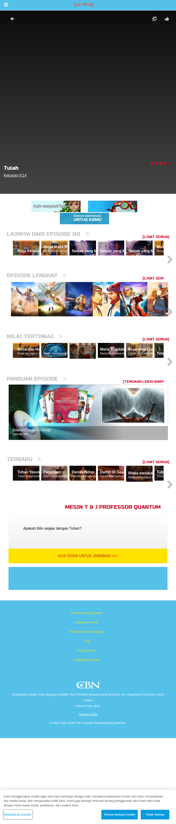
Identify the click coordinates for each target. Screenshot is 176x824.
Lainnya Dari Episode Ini (48, 234)
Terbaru (24, 524)
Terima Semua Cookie (119, 814)
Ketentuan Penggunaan (86, 699)
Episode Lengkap (36, 295)
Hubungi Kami (86, 736)
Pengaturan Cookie (86, 745)
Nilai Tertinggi (34, 380)
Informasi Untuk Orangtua (86, 717)
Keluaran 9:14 (15, 175)
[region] (88, 807)
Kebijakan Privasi (86, 708)
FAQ (86, 727)
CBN (88, 772)
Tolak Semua (155, 814)
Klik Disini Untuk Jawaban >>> (88, 642)
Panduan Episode (37, 443)
